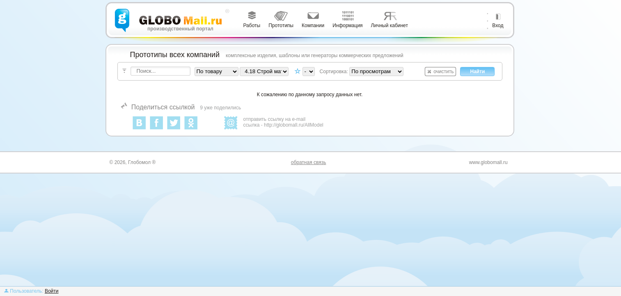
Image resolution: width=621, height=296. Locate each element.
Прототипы (280, 25)
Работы (252, 25)
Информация (347, 25)
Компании (313, 25)
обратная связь (308, 162)
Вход (497, 25)
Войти (52, 291)
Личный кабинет (389, 25)
